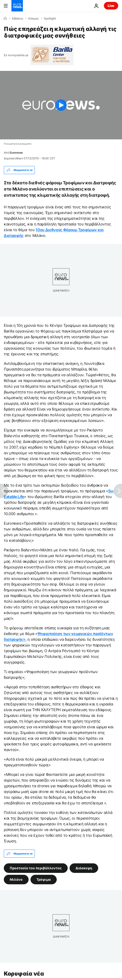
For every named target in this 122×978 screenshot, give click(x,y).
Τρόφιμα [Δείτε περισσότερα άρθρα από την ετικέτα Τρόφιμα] (43, 879)
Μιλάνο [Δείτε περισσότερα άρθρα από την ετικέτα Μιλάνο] (16, 879)
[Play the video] (61, 105)
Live (111, 6)
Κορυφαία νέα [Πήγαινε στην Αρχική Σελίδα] (24, 973)
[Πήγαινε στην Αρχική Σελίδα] (17, 5)
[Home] (5, 18)
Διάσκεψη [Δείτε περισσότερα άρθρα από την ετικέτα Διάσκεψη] (84, 868)
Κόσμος (33, 18)
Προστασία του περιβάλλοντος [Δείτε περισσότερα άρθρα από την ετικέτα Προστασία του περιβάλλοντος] (36, 868)
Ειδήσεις (17, 18)
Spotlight (50, 18)
